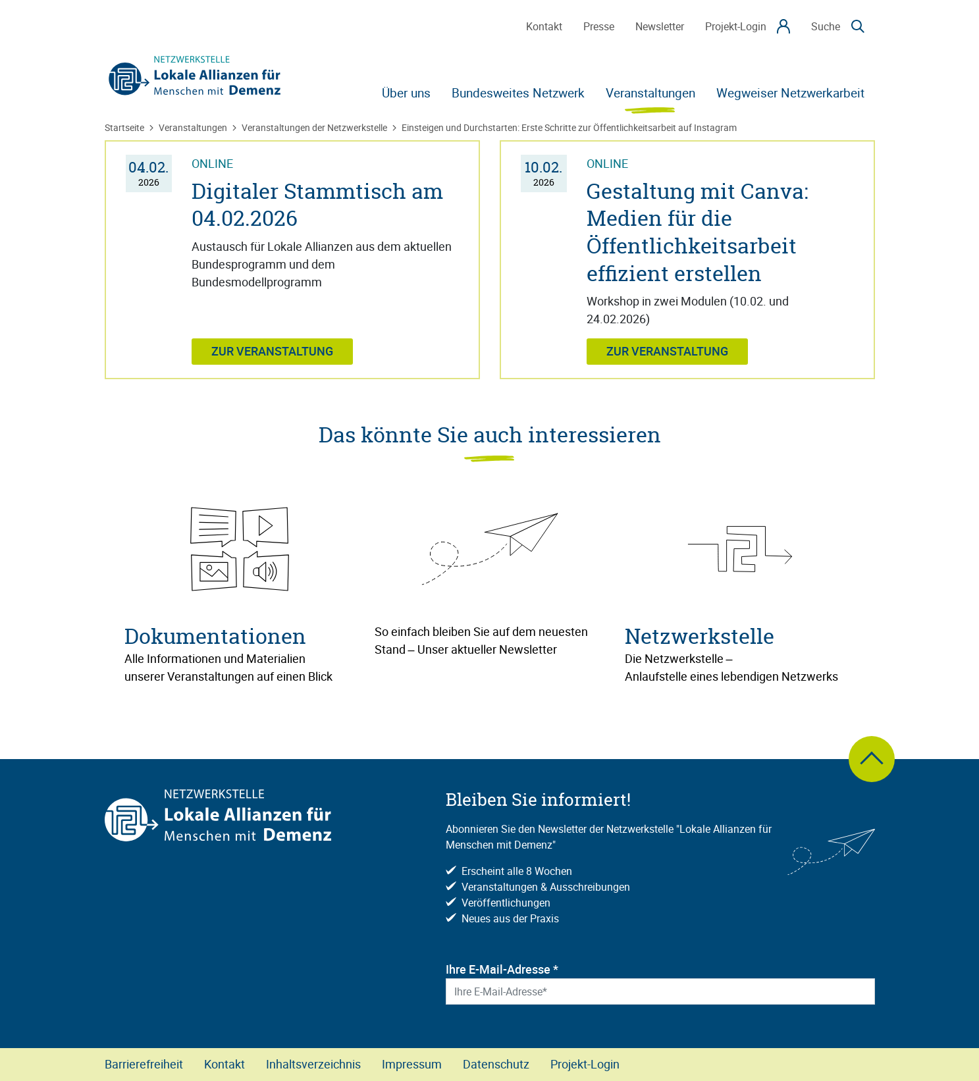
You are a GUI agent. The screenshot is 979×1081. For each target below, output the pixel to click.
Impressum (412, 1064)
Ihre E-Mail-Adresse (502, 969)
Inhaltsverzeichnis (313, 1064)
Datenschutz (496, 1064)
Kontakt (224, 1064)
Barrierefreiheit (144, 1064)
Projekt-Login (585, 1064)
